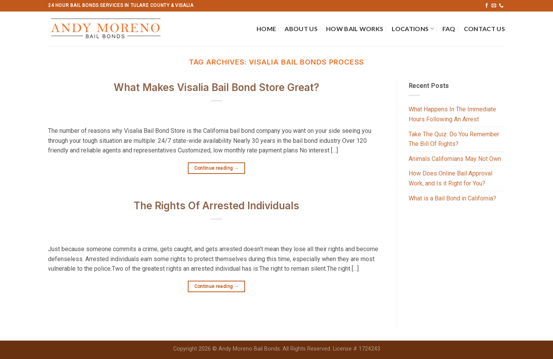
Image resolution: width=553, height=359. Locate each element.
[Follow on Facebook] (486, 5)
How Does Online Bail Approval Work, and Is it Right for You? (450, 178)
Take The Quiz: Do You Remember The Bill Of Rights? (454, 139)
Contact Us (484, 28)
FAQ (448, 28)
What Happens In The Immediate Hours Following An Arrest (452, 114)
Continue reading (216, 168)
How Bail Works (354, 28)
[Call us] (501, 5)
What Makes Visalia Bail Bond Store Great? (216, 87)
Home (266, 28)
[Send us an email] (494, 5)
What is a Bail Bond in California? (452, 198)
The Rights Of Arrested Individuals (216, 206)
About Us (301, 28)
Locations (413, 29)
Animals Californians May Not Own (455, 158)
